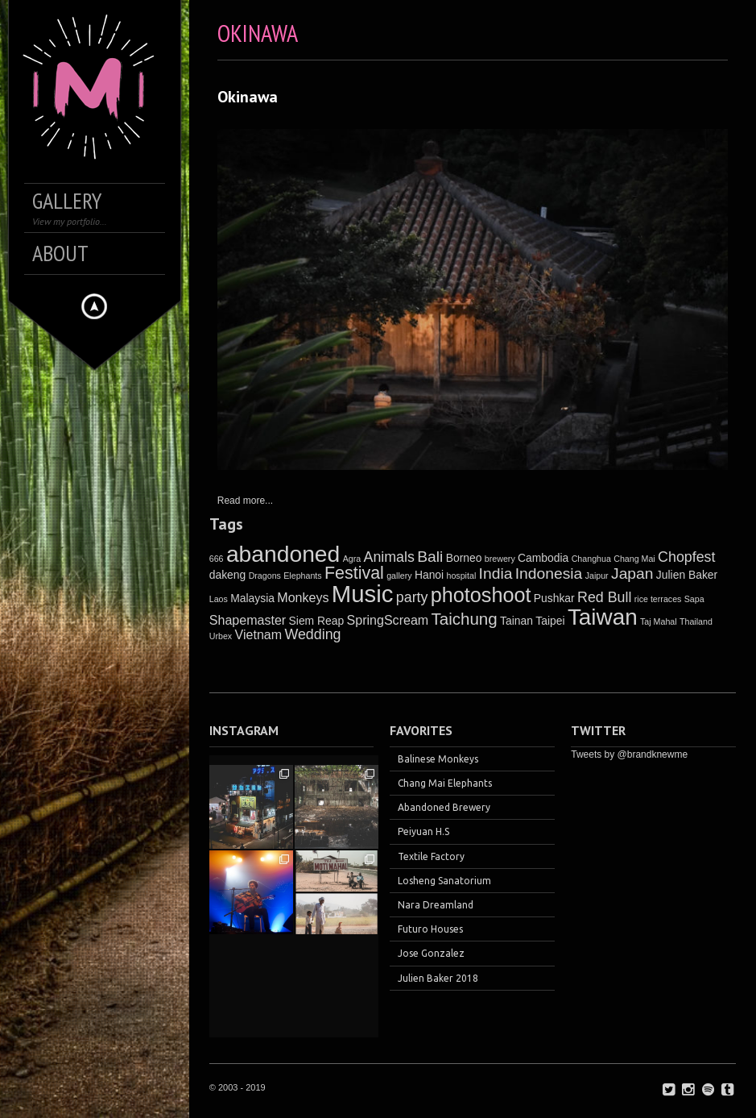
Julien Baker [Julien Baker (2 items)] (686, 574)
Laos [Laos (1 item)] (218, 599)
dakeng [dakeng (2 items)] (227, 574)
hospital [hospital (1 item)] (462, 575)
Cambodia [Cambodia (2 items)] (543, 557)
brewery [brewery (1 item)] (500, 558)
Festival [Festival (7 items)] (354, 573)
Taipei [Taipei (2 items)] (549, 620)
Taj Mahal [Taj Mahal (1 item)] (658, 621)
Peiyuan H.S (423, 831)
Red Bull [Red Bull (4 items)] (604, 597)
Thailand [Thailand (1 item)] (696, 621)
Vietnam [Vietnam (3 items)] (259, 634)
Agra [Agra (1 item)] (352, 558)
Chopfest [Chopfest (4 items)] (686, 557)
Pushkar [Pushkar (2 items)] (554, 598)
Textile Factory (431, 856)
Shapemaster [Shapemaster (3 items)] (247, 620)
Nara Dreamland (435, 905)
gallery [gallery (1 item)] (398, 575)
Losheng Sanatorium (444, 880)
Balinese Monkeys (438, 759)
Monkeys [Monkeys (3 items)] (302, 597)
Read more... (245, 500)
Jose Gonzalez (431, 953)
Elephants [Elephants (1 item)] (302, 575)
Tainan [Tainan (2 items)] (516, 620)
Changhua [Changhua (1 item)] (591, 558)
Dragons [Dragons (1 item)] (265, 575)
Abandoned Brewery (444, 807)
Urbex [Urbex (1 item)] (220, 636)
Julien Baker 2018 (438, 978)
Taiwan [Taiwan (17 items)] (603, 617)
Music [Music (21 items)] (363, 593)
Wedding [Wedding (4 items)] (312, 634)
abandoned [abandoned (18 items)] (283, 554)
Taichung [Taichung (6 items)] (465, 618)
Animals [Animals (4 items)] (388, 557)
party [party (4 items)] (412, 597)
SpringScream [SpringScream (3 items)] (388, 620)
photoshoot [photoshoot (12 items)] (481, 595)
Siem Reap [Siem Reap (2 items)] (317, 620)
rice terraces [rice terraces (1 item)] (658, 599)
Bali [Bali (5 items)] (430, 556)
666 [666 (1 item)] (216, 558)
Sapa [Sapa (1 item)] (694, 599)
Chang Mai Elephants (445, 783)
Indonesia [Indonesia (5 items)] (549, 573)
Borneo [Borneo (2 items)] (464, 557)
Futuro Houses (430, 929)
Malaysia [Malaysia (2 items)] (252, 598)
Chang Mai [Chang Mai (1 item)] (634, 558)
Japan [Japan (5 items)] (632, 573)
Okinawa (247, 96)
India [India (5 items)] (496, 573)
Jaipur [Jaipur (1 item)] (597, 575)
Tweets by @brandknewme (629, 754)
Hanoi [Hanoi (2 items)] (429, 574)
